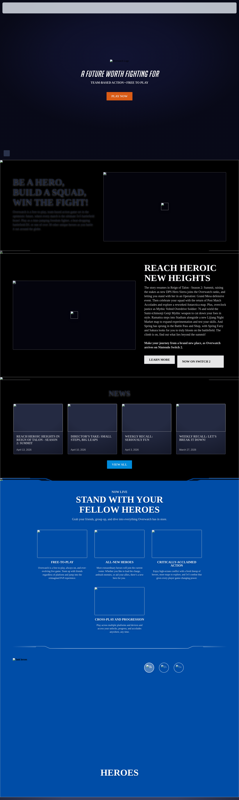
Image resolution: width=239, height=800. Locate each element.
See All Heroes (162, 677)
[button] (226, 8)
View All (119, 464)
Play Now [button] (119, 96)
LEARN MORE (159, 359)
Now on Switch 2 (200, 361)
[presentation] (13, 7)
